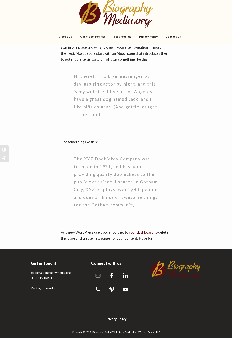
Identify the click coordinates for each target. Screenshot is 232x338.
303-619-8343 (41, 278)
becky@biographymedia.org (51, 272)
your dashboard (141, 232)
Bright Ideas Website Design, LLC (142, 332)
